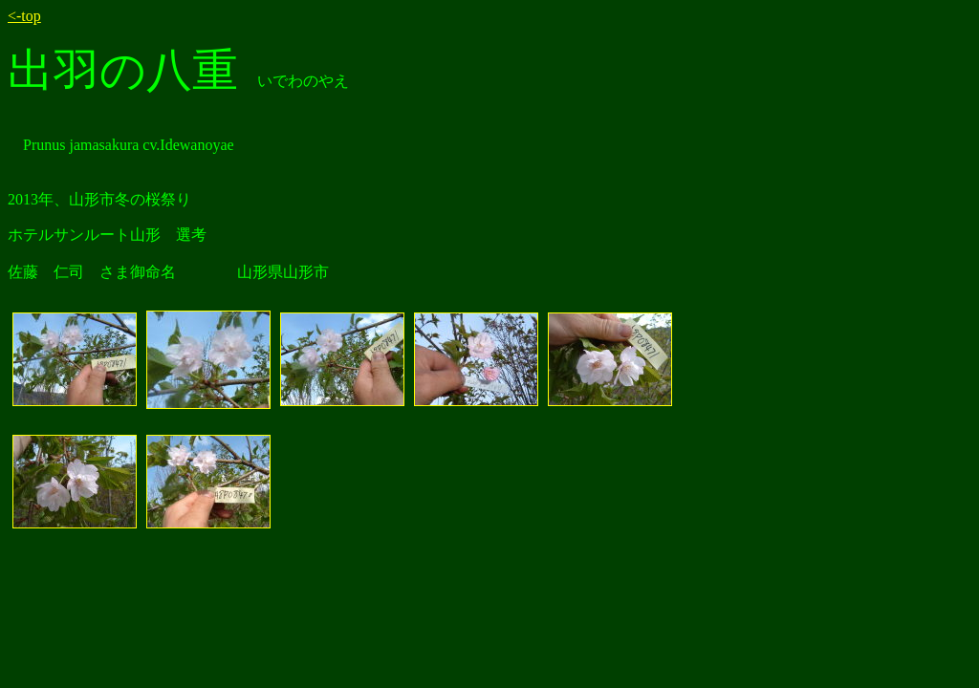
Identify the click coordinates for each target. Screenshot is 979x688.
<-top (24, 16)
